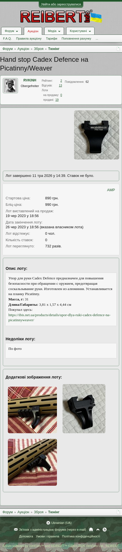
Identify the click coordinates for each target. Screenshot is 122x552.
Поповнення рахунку (76, 38)
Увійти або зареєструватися (61, 4)
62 (87, 81)
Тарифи (51, 38)
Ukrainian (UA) (61, 522)
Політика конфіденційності (81, 536)
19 (57, 99)
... (97, 38)
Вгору (98, 530)
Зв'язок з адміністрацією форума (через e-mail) (52, 529)
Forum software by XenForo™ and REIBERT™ (61, 546)
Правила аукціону (29, 38)
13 (60, 85)
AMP (111, 190)
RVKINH (30, 80)
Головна (91, 530)
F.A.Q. (7, 38)
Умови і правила (47, 536)
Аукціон (32, 31)
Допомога (26, 536)
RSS (105, 530)
